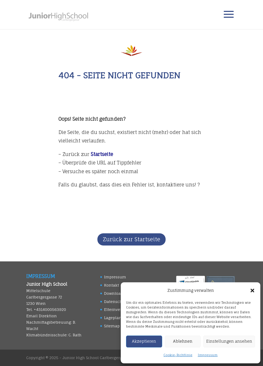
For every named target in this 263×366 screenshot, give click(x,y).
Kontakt (111, 285)
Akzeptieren (144, 341)
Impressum (208, 355)
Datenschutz (116, 301)
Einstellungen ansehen (229, 341)
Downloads (114, 293)
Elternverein (116, 309)
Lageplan (113, 317)
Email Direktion (41, 316)
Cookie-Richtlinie (177, 355)
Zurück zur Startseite (131, 239)
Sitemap (112, 326)
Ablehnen (182, 341)
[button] (252, 290)
